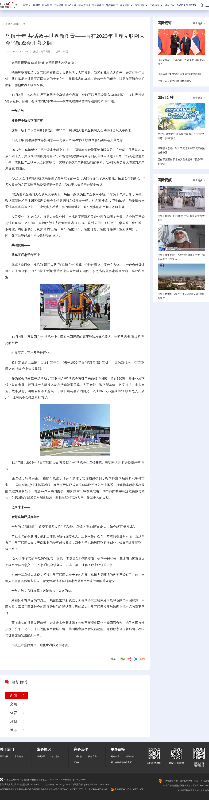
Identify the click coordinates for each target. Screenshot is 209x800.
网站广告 (92, 756)
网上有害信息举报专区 (121, 762)
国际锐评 (58, 5)
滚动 (15, 23)
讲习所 (36, 5)
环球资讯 (41, 756)
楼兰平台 (170, 5)
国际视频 (165, 180)
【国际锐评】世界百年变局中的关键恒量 (180, 74)
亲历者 (127, 194)
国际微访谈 (84, 5)
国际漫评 (47, 5)
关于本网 (4, 756)
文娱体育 (156, 5)
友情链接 (129, 756)
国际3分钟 (70, 5)
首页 (7, 23)
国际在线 (8, 5)
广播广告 (78, 756)
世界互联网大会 (38, 79)
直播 (69, 558)
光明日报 (45, 51)
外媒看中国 (112, 5)
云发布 (77, 762)
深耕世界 (141, 5)
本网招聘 (18, 756)
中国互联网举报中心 (11, 779)
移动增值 (55, 756)
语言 (27, 5)
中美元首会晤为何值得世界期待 (175, 81)
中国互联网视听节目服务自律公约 (15, 789)
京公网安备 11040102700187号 (127, 789)
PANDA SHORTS (186, 5)
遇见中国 (126, 5)
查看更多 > (199, 23)
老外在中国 (98, 5)
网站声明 (115, 756)
